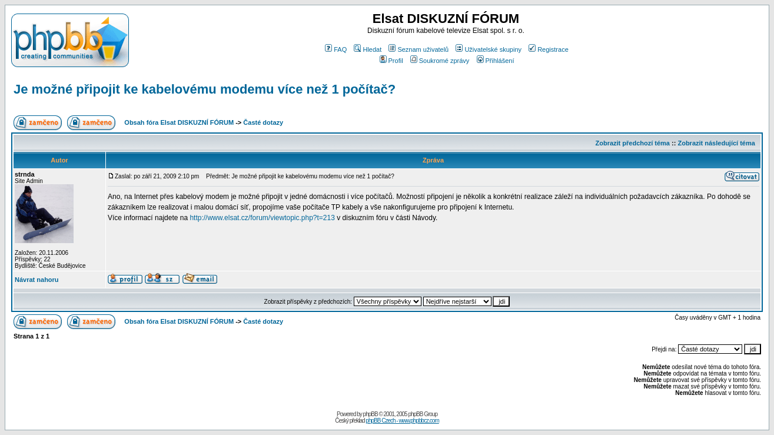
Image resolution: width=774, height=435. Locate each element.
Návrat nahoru (37, 279)
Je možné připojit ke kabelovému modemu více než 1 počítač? (205, 89)
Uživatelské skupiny (488, 49)
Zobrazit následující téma (716, 143)
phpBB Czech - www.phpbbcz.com (402, 420)
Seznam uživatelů (418, 49)
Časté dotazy (263, 122)
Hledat (367, 49)
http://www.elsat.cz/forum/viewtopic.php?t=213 (262, 218)
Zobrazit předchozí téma (632, 143)
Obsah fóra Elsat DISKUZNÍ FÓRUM (179, 122)
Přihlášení (495, 60)
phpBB (370, 414)
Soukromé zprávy (440, 60)
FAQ (336, 49)
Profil (391, 60)
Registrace (549, 49)
